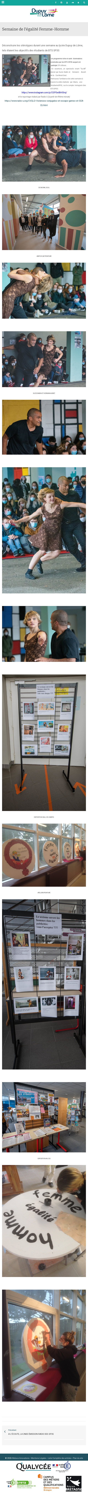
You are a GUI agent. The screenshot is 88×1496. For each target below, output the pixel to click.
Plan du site (78, 1458)
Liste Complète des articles (59, 1458)
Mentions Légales (38, 1458)
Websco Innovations (20, 1458)
